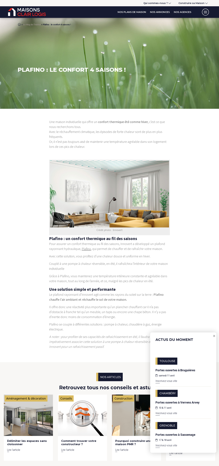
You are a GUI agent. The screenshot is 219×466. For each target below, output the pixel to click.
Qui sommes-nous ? (155, 3)
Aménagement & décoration (26, 398)
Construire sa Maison (191, 3)
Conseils (66, 398)
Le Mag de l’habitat (32, 24)
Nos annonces (160, 12)
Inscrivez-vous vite (166, 381)
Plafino (86, 249)
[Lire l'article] (28, 415)
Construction (123, 398)
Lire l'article (13, 449)
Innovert (126, 244)
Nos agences (182, 12)
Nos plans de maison (132, 12)
